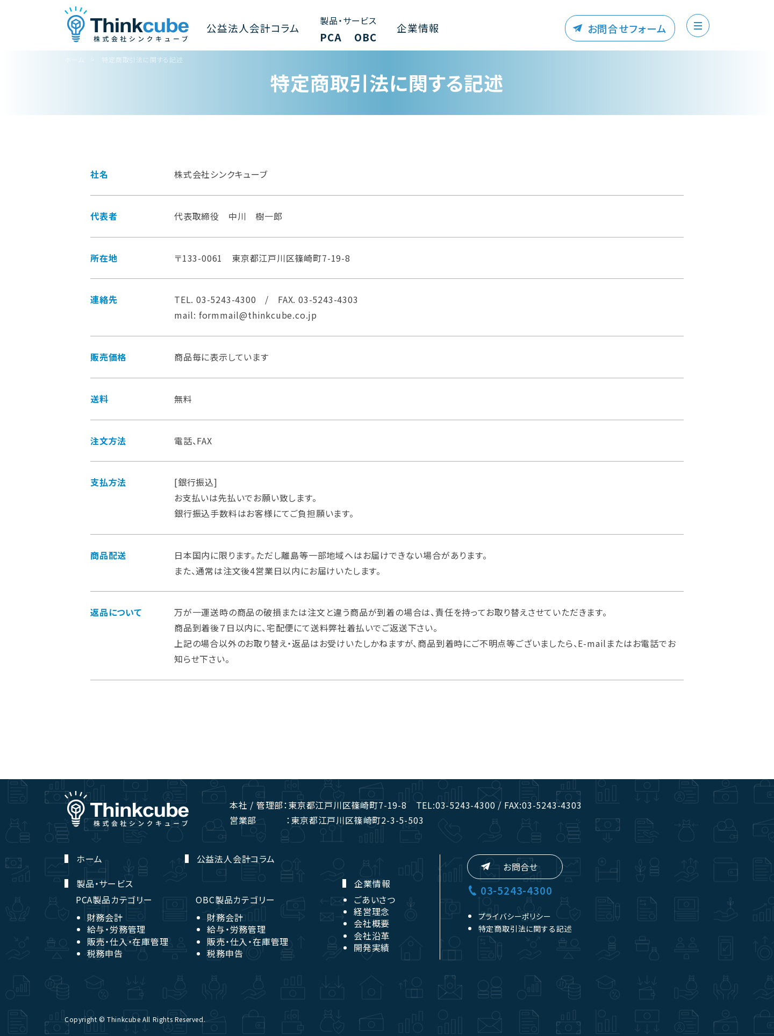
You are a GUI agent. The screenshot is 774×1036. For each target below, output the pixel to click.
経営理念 (372, 911)
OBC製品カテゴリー (235, 899)
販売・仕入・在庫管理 (128, 941)
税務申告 (105, 953)
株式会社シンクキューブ (126, 24)
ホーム (74, 59)
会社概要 (372, 923)
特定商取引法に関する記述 (142, 59)
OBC (351, 38)
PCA (313, 38)
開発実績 (372, 947)
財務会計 (105, 917)
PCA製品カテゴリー (114, 899)
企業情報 (400, 28)
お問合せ (520, 866)
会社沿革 (372, 935)
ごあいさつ (375, 899)
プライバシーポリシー (514, 916)
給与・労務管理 (116, 929)
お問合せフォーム (633, 28)
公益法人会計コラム (245, 28)
